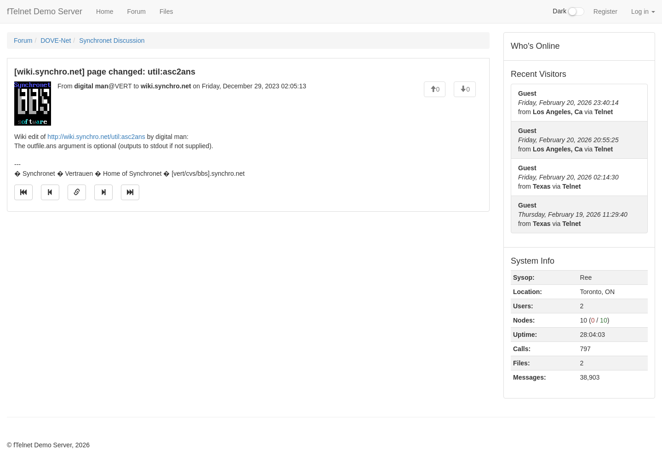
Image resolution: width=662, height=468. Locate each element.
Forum (136, 11)
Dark (568, 11)
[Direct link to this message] (77, 192)
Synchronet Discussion (111, 40)
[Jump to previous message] (50, 192)
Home (104, 11)
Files (166, 11)
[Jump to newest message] (130, 192)
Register (605, 11)
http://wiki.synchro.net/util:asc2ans (96, 136)
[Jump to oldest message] (23, 192)
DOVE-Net (55, 40)
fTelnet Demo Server (44, 11)
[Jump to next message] (103, 192)
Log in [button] (643, 11)
